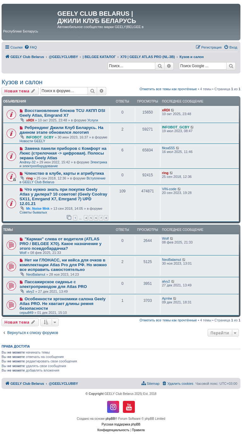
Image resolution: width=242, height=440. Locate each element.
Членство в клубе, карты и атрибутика (64, 173)
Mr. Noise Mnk (37, 208)
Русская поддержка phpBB (120, 424)
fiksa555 (168, 148)
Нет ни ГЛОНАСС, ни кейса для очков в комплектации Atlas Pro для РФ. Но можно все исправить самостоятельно (63, 265)
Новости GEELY (32, 141)
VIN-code (169, 189)
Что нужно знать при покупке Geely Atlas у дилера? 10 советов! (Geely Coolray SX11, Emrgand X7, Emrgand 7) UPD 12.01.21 (63, 196)
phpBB (110, 418)
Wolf (23, 253)
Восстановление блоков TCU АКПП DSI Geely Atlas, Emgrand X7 (62, 113)
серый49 (26, 312)
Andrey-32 (28, 162)
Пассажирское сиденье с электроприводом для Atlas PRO (53, 284)
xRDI (30, 120)
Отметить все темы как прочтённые (168, 89)
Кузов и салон (22, 82)
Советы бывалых (33, 212)
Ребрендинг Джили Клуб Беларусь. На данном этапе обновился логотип (61, 130)
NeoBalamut (35, 274)
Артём (167, 298)
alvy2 (30, 291)
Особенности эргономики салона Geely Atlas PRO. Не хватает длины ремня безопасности (63, 303)
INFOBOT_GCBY (40, 137)
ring (29, 178)
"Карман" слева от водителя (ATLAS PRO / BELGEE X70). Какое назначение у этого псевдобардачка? (60, 244)
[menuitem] (30, 47)
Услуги (92, 120)
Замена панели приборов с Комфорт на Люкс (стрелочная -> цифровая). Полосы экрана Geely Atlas (63, 153)
